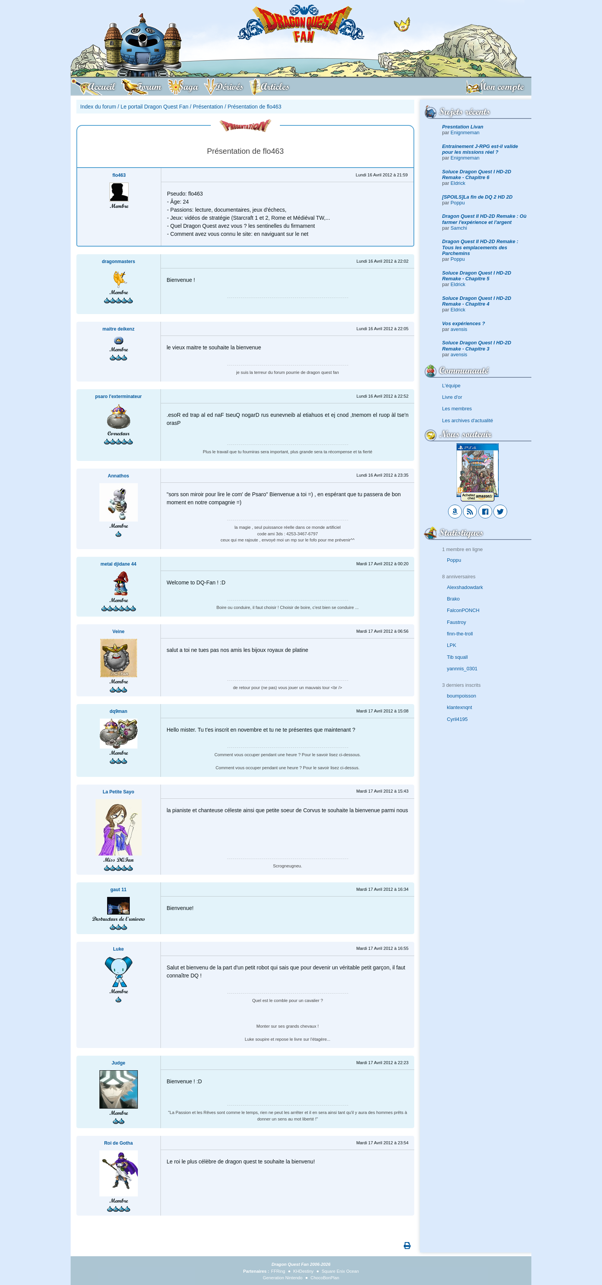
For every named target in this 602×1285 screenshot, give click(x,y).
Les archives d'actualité (467, 420)
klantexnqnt (459, 707)
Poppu (458, 203)
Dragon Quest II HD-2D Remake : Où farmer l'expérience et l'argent (484, 219)
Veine (118, 631)
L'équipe (451, 385)
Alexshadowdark (465, 587)
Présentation (208, 107)
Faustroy (456, 622)
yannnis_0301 (462, 668)
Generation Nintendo (283, 1277)
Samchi (459, 228)
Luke (118, 949)
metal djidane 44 (118, 564)
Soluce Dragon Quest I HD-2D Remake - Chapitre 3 (476, 345)
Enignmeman (465, 132)
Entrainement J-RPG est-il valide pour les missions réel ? (480, 149)
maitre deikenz (118, 329)
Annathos (118, 476)
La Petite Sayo (118, 792)
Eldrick (458, 183)
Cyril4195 (457, 719)
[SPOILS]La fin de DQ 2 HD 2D (477, 197)
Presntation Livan (462, 127)
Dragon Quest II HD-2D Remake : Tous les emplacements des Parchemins (480, 247)
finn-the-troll (460, 634)
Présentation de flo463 (254, 107)
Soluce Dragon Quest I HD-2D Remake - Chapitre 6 (476, 174)
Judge (118, 1063)
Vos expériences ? (463, 323)
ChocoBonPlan (325, 1277)
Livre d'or (452, 397)
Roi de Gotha (118, 1143)
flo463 (119, 175)
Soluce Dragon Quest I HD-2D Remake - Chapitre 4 (476, 301)
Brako (453, 599)
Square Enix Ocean (340, 1271)
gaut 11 (118, 889)
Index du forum (98, 107)
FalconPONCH (463, 610)
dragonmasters (118, 261)
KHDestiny (303, 1271)
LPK (451, 645)
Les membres (457, 408)
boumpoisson (461, 696)
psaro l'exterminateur (118, 396)
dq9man (118, 711)
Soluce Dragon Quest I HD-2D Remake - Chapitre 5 (476, 275)
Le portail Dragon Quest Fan (155, 107)
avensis (459, 329)
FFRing (278, 1271)
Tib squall (457, 657)
